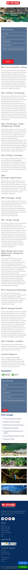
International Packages (6, 532)
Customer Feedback (5, 557)
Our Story (3, 525)
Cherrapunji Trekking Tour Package (12, 419)
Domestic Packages (5, 530)
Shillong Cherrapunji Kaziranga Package (13, 425)
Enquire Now (23, 563)
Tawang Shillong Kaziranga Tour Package (13, 436)
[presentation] (11, 54)
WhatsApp (23, 567)
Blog (2, 536)
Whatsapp (5, 374)
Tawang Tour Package (8, 439)
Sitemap (3, 561)
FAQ (2, 555)
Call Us (15, 374)
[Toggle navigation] (2, 2)
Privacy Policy (4, 559)
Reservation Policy (5, 552)
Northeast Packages (5, 527)
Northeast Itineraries (5, 528)
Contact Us (3, 550)
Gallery (2, 534)
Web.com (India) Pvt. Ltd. (12, 568)
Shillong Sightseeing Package (10, 428)
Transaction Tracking (5, 554)
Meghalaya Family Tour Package (11, 422)
